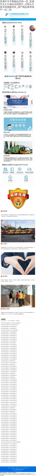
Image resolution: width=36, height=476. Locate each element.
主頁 (8, 320)
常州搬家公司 (12, 320)
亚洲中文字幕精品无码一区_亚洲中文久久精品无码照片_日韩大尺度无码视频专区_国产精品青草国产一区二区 (17, 473)
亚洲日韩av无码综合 (13, 474)
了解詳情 (5, 38)
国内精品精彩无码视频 (19, 474)
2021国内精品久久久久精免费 (4, 474)
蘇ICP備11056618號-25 (18, 470)
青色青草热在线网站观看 (27, 474)
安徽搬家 (17, 320)
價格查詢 (5, 43)
